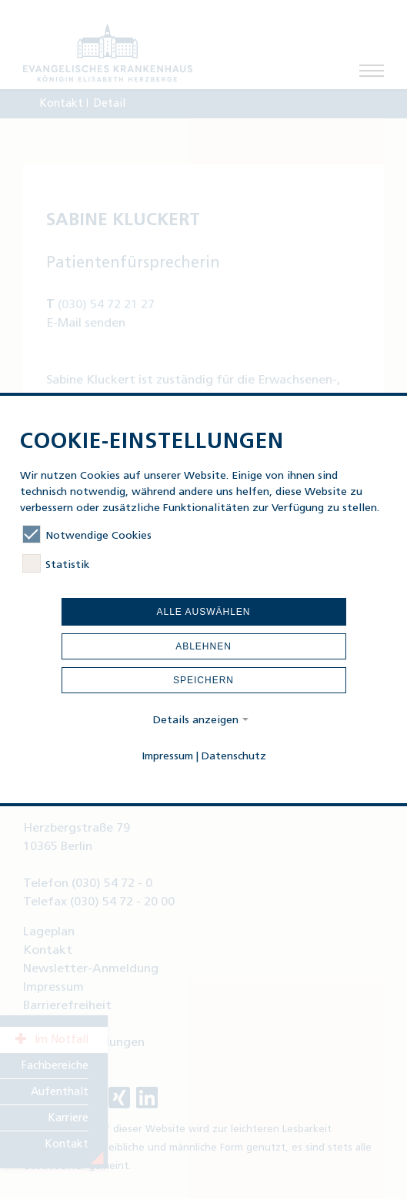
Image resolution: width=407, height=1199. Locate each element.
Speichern (203, 680)
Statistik (55, 565)
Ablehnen (203, 646)
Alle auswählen (203, 611)
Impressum (167, 756)
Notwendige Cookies (87, 535)
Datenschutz (234, 756)
